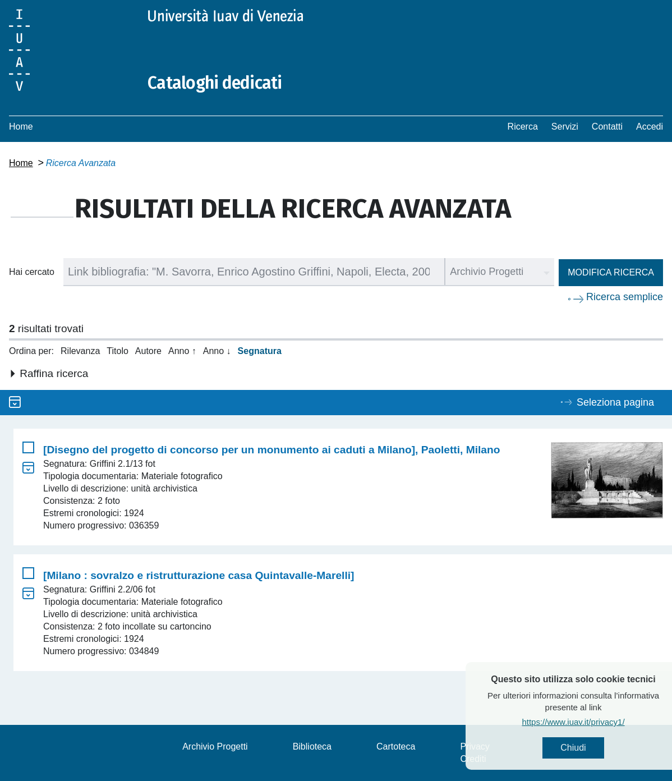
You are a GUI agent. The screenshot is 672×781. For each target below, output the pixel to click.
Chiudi (591, 747)
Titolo (117, 351)
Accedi (649, 126)
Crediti (473, 759)
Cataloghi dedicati (215, 83)
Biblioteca (312, 746)
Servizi (564, 126)
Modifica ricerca (611, 272)
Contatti (607, 126)
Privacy (474, 746)
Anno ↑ (182, 351)
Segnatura (260, 351)
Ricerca (523, 126)
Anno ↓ (217, 351)
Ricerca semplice (624, 296)
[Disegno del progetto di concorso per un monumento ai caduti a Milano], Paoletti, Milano (271, 450)
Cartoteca (395, 746)
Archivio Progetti (215, 746)
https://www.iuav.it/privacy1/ (591, 722)
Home (21, 126)
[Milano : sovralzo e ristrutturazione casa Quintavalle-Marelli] (198, 575)
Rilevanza (80, 351)
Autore (148, 351)
